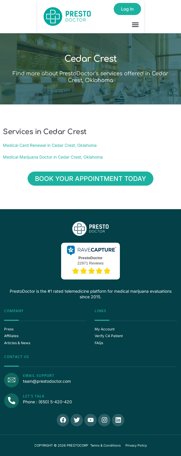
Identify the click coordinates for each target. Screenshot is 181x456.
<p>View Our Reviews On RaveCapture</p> (90, 260)
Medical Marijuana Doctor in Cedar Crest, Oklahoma (53, 156)
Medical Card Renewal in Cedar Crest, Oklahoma (50, 145)
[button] (135, 24)
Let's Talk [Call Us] (34, 396)
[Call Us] (11, 400)
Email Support (38, 375)
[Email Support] (11, 380)
